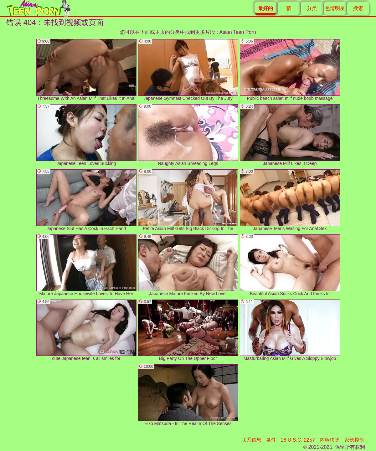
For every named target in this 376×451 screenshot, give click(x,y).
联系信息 (251, 440)
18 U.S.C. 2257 (298, 440)
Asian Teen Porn (237, 32)
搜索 (358, 8)
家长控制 (354, 440)
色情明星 (335, 8)
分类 (312, 8)
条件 (271, 440)
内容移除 (330, 440)
